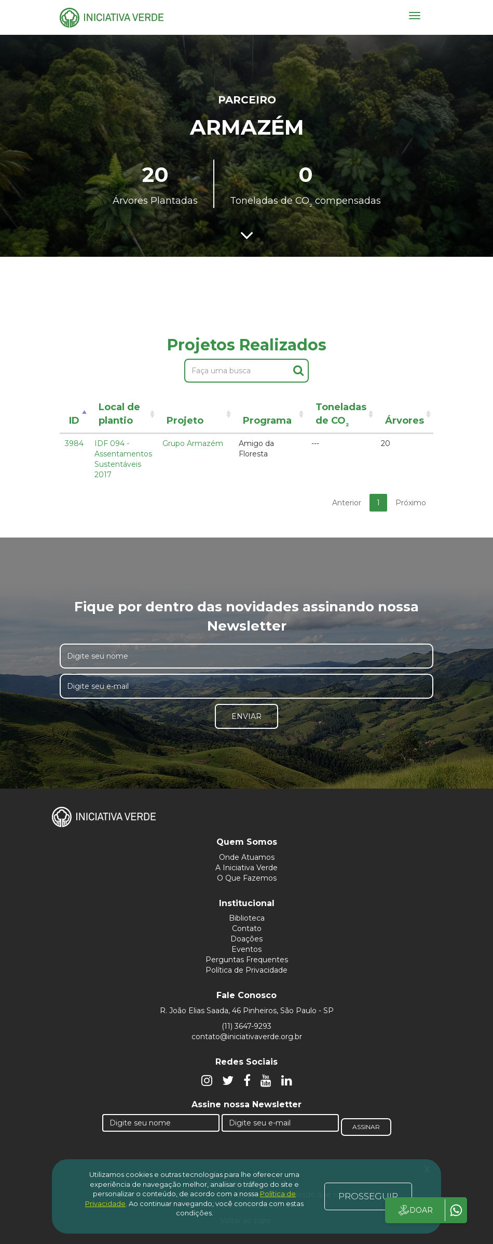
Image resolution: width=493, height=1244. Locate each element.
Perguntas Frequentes (247, 959)
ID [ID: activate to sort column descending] (74, 420)
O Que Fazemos (247, 878)
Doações (246, 939)
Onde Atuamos (247, 857)
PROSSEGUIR (368, 1196)
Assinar (366, 1127)
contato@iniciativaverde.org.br (246, 1036)
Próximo (410, 502)
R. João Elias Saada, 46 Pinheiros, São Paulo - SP (247, 1010)
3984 (74, 443)
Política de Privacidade (246, 970)
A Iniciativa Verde (246, 867)
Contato (247, 928)
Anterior (346, 502)
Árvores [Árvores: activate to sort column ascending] (404, 420)
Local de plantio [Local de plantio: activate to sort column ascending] (119, 413)
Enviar (246, 716)
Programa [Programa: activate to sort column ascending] (267, 420)
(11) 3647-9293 (246, 1026)
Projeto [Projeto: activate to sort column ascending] (185, 420)
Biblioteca (247, 918)
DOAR (415, 1210)
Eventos (246, 949)
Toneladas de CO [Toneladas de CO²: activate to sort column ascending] (341, 415)
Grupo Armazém (192, 443)
